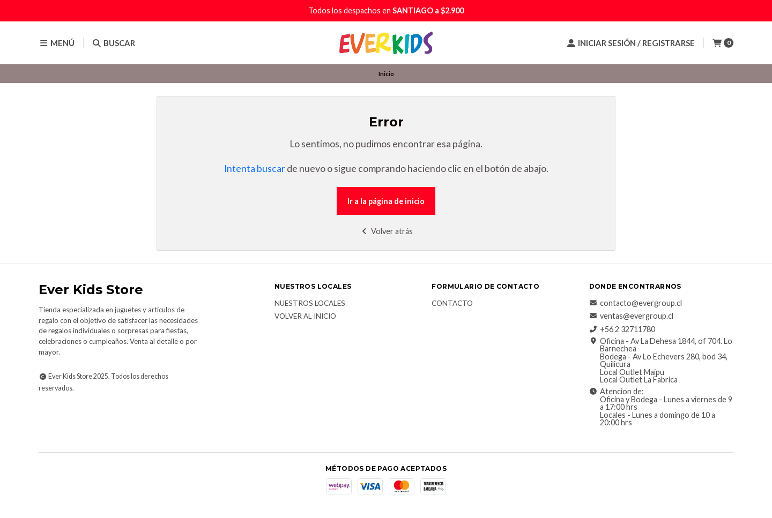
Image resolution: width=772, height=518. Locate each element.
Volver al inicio (305, 316)
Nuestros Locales (309, 303)
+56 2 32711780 (622, 329)
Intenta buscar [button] (254, 168)
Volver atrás (386, 231)
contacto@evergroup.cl (635, 303)
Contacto (452, 303)
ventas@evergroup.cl (631, 316)
